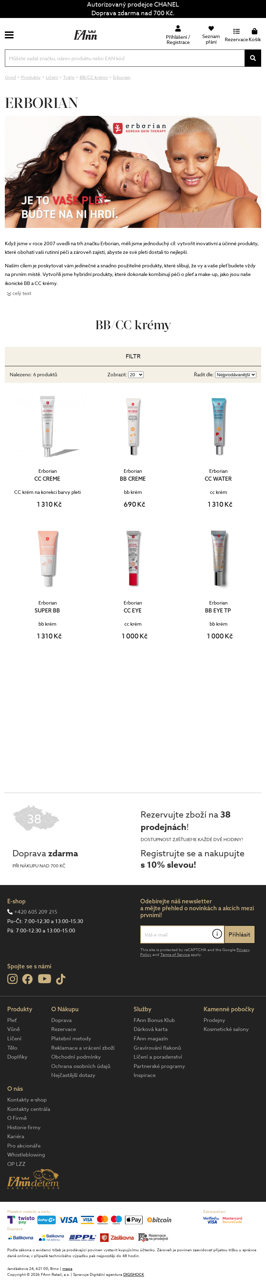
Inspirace (145, 1075)
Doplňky (17, 1057)
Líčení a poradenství (158, 1057)
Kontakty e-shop (27, 1100)
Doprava (61, 1020)
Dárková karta (151, 1029)
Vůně (13, 1029)
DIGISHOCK (133, 1275)
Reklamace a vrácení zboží (83, 1048)
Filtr (133, 356)
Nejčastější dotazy (73, 1075)
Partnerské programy (159, 1066)
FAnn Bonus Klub (154, 1020)
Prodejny (214, 1020)
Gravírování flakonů (157, 1048)
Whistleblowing (26, 1155)
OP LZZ (16, 1164)
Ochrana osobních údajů (80, 1066)
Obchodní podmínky (76, 1057)
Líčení (14, 1038)
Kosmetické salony (226, 1029)
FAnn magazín (151, 1038)
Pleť (12, 1020)
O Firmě (17, 1118)
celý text (21, 293)
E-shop (16, 901)
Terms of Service (175, 955)
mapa (67, 1269)
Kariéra (15, 1136)
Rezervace (63, 1029)
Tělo (12, 1048)
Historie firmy (24, 1127)
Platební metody (71, 1038)
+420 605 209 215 (35, 912)
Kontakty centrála (28, 1109)
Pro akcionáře (24, 1146)
